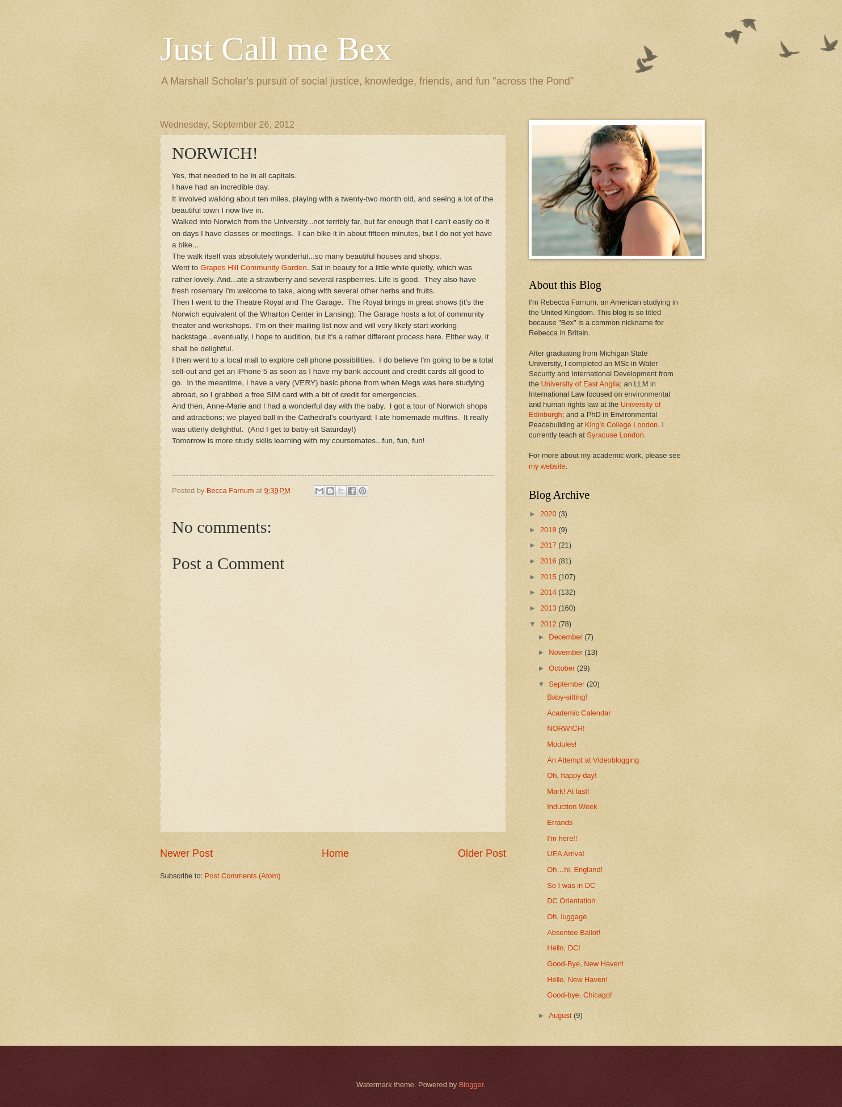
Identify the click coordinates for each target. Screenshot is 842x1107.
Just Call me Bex (275, 49)
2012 (549, 624)
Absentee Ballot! (573, 932)
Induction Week (572, 806)
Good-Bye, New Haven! (585, 963)
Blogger (471, 1084)
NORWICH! (565, 728)
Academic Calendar (579, 713)
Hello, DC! (563, 948)
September (568, 684)
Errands (559, 822)
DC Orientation (571, 900)
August (561, 1015)
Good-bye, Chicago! (579, 995)
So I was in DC (571, 885)
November (566, 652)
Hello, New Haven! (577, 979)
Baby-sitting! (567, 697)
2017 (549, 545)
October (562, 668)
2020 (549, 514)
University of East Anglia (580, 384)
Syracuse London (615, 435)
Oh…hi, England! (575, 869)
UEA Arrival (565, 853)
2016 (549, 561)
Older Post (482, 853)
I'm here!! (562, 838)
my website (547, 466)
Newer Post (186, 853)
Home (335, 853)
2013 (549, 608)
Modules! (561, 744)
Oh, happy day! (571, 775)
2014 (549, 592)
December (566, 637)
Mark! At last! (568, 791)
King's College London (621, 424)
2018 (549, 529)
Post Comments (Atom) (243, 876)
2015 (549, 577)
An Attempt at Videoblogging (593, 760)
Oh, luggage (567, 916)
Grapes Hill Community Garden (253, 267)
